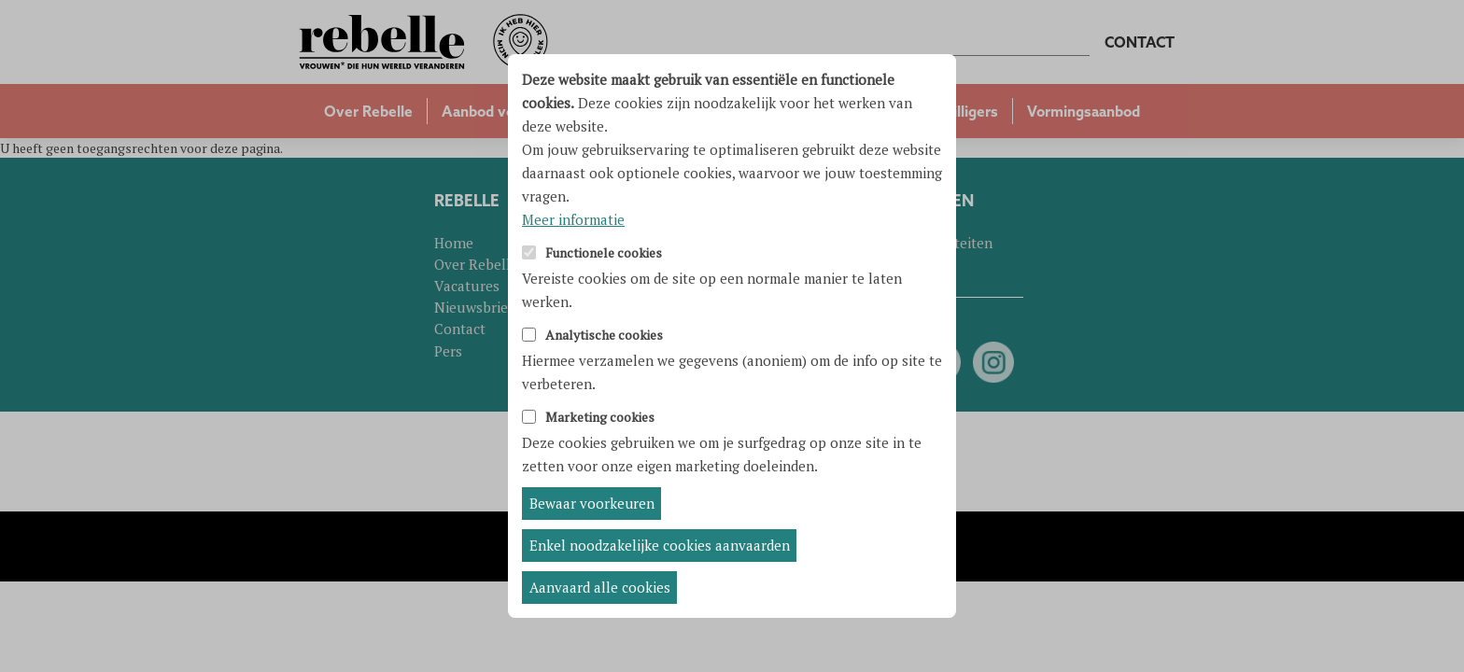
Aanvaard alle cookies (599, 587)
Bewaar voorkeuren (592, 503)
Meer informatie (573, 219)
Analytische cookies (604, 335)
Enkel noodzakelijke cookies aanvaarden (659, 545)
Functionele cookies (603, 253)
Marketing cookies (600, 418)
